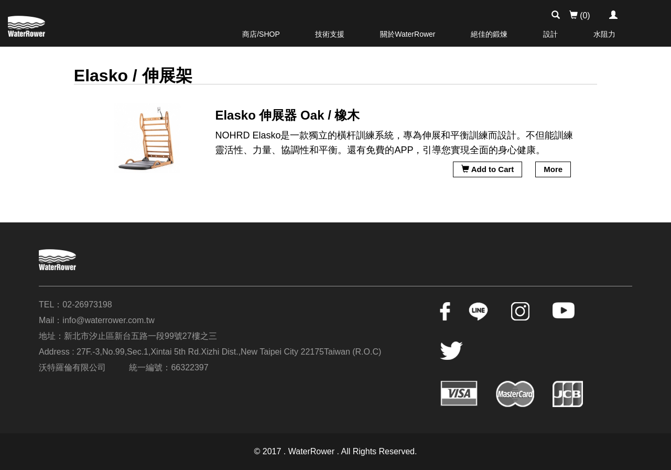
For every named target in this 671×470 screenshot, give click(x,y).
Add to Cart (487, 169)
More (553, 169)
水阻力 (604, 34)
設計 (550, 34)
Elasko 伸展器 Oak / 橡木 (287, 115)
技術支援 (329, 34)
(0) (579, 15)
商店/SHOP (261, 34)
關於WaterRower (407, 34)
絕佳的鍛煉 (489, 34)
